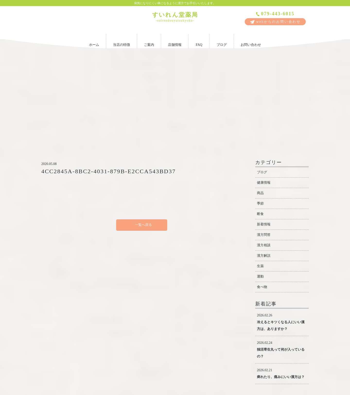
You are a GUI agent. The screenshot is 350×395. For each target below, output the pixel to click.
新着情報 (264, 146)
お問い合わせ (251, 40)
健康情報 (264, 104)
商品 (260, 115)
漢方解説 (264, 177)
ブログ (222, 40)
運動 (260, 198)
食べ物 (262, 209)
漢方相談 (264, 167)
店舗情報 (175, 40)
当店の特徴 (121, 40)
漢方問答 (264, 156)
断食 (260, 136)
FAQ (199, 40)
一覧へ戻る (141, 146)
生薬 (260, 188)
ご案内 (149, 40)
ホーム (94, 40)
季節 (260, 125)
